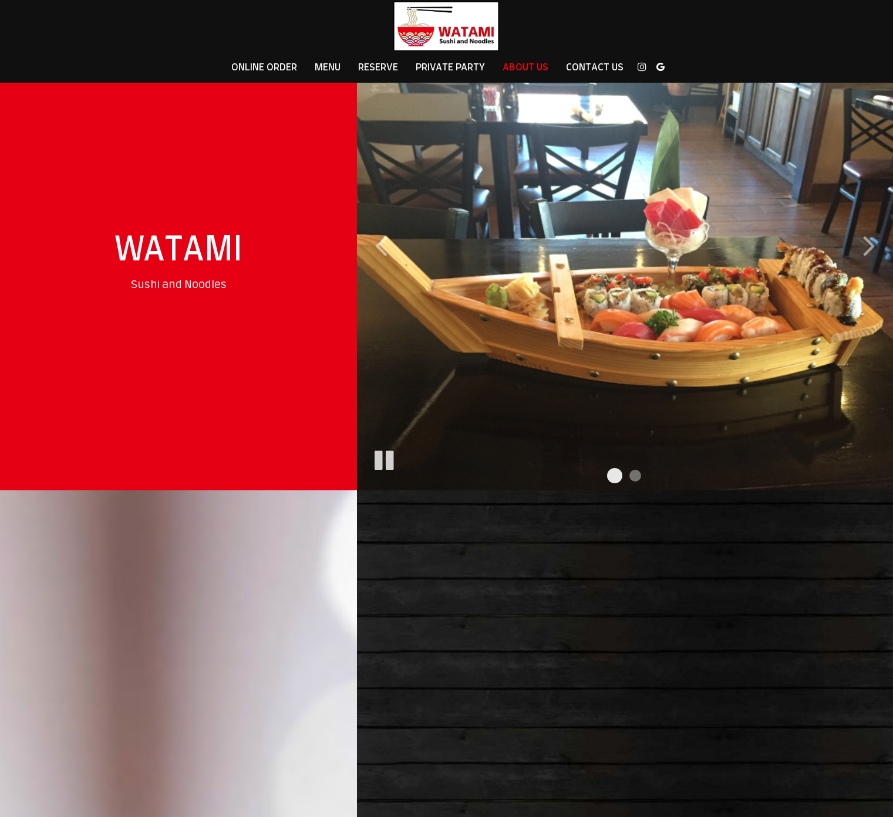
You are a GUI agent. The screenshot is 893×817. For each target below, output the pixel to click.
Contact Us (595, 67)
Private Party (450, 67)
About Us (525, 67)
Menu (328, 67)
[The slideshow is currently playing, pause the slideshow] (383, 458)
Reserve (378, 67)
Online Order (264, 67)
